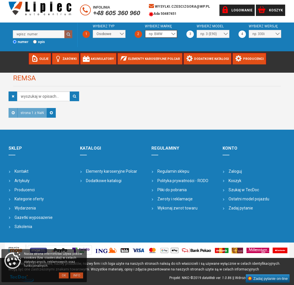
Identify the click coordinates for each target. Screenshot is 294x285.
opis (41, 42)
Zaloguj (235, 171)
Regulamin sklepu (173, 171)
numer (23, 42)
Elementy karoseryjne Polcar (111, 171)
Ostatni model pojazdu (249, 199)
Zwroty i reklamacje (175, 199)
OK (64, 275)
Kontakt (21, 171)
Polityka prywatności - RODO (182, 180)
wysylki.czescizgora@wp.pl (179, 6)
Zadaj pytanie (241, 208)
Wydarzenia (25, 208)
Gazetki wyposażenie (34, 217)
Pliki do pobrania (172, 190)
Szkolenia (23, 226)
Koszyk (235, 180)
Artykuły (22, 180)
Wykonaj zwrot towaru (177, 208)
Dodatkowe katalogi (104, 180)
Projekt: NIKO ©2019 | (201, 278)
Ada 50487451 (162, 14)
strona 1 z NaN (32, 113)
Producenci (25, 190)
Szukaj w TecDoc (244, 190)
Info (76, 275)
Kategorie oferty (29, 199)
